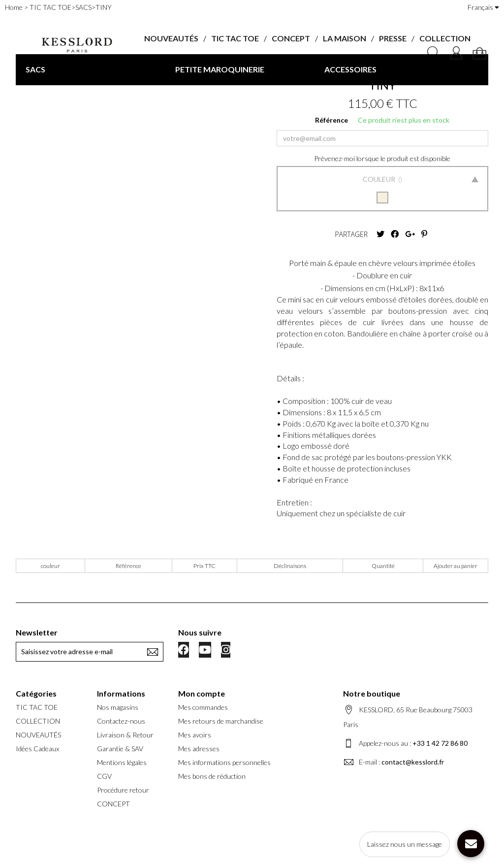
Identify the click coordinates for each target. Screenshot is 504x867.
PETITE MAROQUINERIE (219, 69)
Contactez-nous (121, 721)
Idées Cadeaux (37, 748)
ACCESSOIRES (350, 69)
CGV (104, 776)
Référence (331, 120)
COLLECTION (445, 38)
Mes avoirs (194, 735)
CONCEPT (291, 38)
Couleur (380, 179)
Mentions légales (122, 762)
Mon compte (201, 693)
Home (14, 7)
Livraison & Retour (125, 735)
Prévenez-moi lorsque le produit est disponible (382, 158)
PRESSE (393, 38)
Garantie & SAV (120, 748)
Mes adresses (199, 748)
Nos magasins (117, 707)
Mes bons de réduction (212, 776)
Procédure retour (123, 790)
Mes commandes (203, 707)
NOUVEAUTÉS (171, 38)
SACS (35, 69)
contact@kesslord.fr (412, 762)
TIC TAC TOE (235, 38)
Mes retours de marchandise (220, 721)
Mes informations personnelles (224, 762)
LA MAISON (344, 38)
